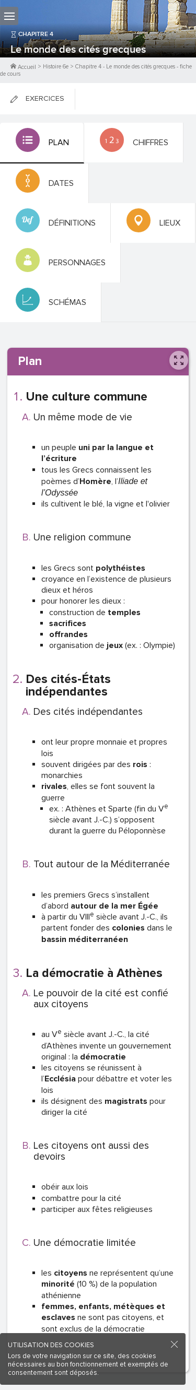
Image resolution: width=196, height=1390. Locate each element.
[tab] (42, 143)
